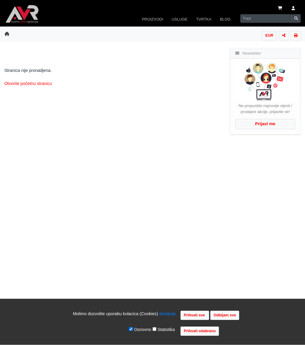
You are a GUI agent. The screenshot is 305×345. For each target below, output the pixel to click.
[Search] (266, 18)
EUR (269, 35)
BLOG (225, 19)
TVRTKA (203, 19)
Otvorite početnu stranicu (28, 83)
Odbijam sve (225, 315)
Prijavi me (265, 123)
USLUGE (179, 19)
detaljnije (167, 313)
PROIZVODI (152, 19)
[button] (293, 8)
